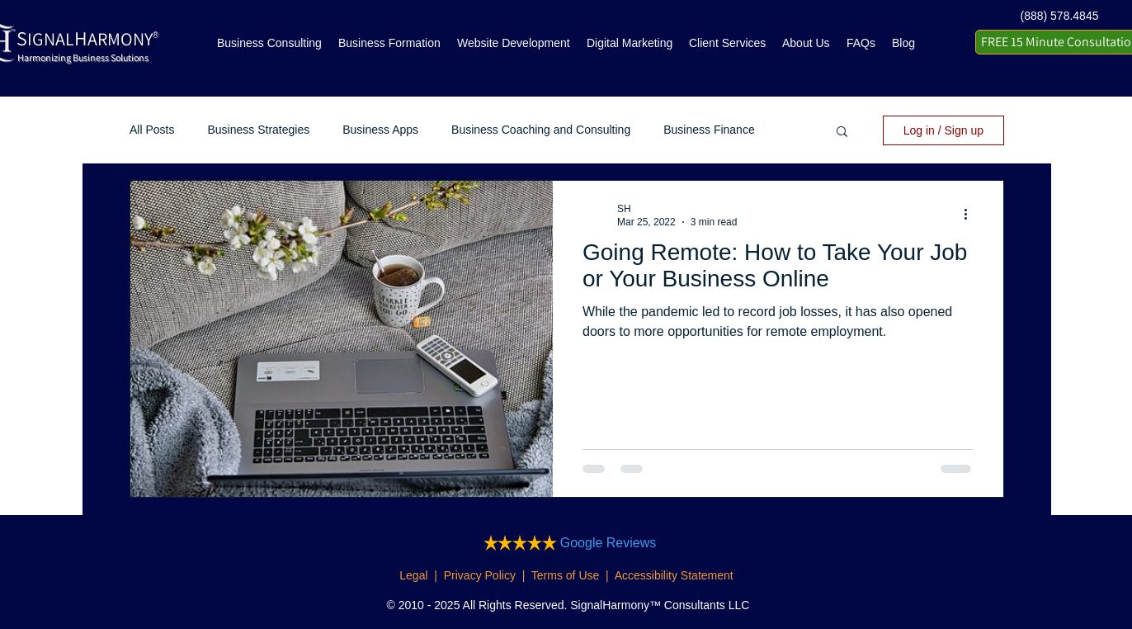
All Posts (152, 129)
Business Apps (380, 129)
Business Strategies (258, 129)
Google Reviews (608, 543)
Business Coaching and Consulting (540, 129)
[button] (842, 132)
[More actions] (971, 215)
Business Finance (709, 129)
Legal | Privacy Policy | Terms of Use (499, 575)
